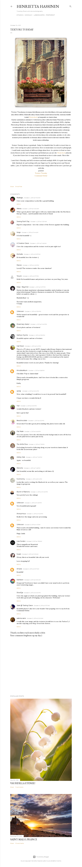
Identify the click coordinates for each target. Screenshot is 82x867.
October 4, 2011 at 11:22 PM (35, 513)
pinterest (50, 15)
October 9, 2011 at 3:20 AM (35, 618)
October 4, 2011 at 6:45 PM (32, 431)
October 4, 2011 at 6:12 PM (36, 420)
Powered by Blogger (41, 857)
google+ (29, 15)
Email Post (18, 186)
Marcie (19, 265)
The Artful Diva (22, 444)
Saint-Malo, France (23, 839)
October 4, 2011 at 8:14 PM (34, 479)
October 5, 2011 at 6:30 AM (32, 580)
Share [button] (12, 186)
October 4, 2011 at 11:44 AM (30, 232)
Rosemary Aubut (23, 324)
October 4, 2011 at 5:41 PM (33, 346)
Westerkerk (33, 117)
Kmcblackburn (22, 370)
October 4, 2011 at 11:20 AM (30, 208)
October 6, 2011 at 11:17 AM (42, 605)
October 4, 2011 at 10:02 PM (39, 492)
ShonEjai (20, 593)
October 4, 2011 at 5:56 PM (36, 370)
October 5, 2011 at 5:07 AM (31, 569)
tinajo (19, 232)
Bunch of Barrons (23, 492)
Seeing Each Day (23, 221)
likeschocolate (22, 420)
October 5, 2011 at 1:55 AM (34, 541)
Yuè (18, 406)
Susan (19, 554)
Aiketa (19, 209)
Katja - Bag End (22, 287)
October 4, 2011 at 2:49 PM (31, 265)
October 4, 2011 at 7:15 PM (36, 444)
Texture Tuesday (41, 173)
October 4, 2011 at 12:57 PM (32, 254)
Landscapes (39, 15)
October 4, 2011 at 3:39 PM (33, 311)
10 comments (19, 843)
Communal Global (41, 176)
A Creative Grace (23, 243)
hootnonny (21, 479)
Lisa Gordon (21, 541)
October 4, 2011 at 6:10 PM (28, 406)
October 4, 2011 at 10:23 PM (33, 503)
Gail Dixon (20, 346)
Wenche (20, 468)
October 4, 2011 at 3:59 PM (37, 335)
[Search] (70, 6)
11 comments (19, 787)
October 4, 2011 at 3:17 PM (31, 276)
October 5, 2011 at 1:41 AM (32, 524)
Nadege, (20, 198)
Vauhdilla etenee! (22, 783)
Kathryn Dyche (22, 335)
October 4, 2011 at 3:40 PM (38, 324)
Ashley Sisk (21, 457)
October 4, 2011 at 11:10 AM (32, 198)
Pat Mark (20, 431)
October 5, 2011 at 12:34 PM (32, 592)
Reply (19, 204)
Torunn (19, 276)
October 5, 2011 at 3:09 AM (30, 554)
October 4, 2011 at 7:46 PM (32, 468)
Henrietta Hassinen (38, 6)
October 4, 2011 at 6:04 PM (30, 391)
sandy (19, 391)
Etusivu (20, 15)
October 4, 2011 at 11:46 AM (38, 243)
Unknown (20, 311)
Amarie (19, 569)
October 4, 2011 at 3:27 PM (37, 287)
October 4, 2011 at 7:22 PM (34, 457)
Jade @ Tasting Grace (25, 605)
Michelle (20, 254)
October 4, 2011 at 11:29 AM (38, 221)
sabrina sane (21, 618)
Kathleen (20, 580)
